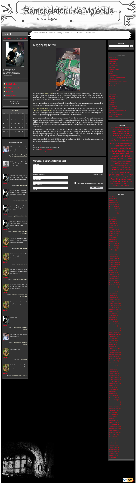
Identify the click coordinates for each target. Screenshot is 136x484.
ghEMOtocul (112, 57)
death (127, 140)
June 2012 (112, 315)
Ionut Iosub (112, 92)
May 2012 (112, 317)
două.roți (129, 143)
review (130, 177)
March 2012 (112, 321)
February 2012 (113, 324)
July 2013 (112, 289)
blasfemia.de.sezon (118, 131)
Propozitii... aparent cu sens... (117, 77)
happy (120, 156)
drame (112, 145)
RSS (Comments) (13, 88)
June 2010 (112, 365)
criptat (130, 138)
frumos (126, 151)
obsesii (115, 172)
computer (39, 145)
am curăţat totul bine (40, 108)
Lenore (111, 71)
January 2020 (113, 245)
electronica (119, 146)
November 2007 (113, 428)
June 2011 (112, 340)
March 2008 (112, 420)
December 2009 (113, 377)
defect (131, 140)
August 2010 (112, 361)
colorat (123, 135)
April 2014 (112, 270)
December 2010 (113, 352)
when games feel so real (46, 149)
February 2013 (113, 299)
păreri (128, 172)
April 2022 (112, 200)
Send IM (9, 92)
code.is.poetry (115, 135)
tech (44, 145)
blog (129, 131)
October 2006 (113, 451)
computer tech (114, 138)
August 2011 (112, 336)
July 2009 (112, 387)
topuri (130, 183)
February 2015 (113, 258)
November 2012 (113, 305)
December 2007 (113, 426)
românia (122, 179)
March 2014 (112, 272)
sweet (112, 183)
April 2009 (112, 393)
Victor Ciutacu (113, 108)
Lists (14, 38)
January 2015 (113, 260)
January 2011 (113, 350)
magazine (123, 165)
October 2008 (113, 406)
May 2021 (112, 221)
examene (128, 146)
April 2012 (112, 319)
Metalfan (111, 104)
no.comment (127, 169)
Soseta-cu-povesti (114, 69)
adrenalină (118, 127)
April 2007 (112, 443)
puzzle (112, 177)
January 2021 (113, 229)
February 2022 (113, 204)
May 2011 (112, 342)
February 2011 (113, 348)
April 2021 (112, 223)
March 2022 (112, 202)
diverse (124, 143)
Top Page (7, 38)
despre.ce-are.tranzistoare (123, 142)
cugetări (113, 140)
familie (113, 148)
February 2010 (113, 373)
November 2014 (113, 264)
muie (122, 167)
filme (128, 148)
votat (114, 185)
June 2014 (112, 266)
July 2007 (112, 437)
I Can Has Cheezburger (115, 114)
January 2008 (113, 424)
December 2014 (113, 262)
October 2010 (113, 356)
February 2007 (113, 447)
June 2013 (112, 291)
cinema (126, 133)
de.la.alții (122, 140)
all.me (123, 128)
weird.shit (119, 186)
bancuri (127, 129)
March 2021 (112, 225)
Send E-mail (11, 96)
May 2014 (112, 268)
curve (118, 140)
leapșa (125, 163)
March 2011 (112, 346)
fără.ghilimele (120, 148)
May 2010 (112, 367)
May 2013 (112, 293)
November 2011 (113, 330)
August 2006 (112, 455)
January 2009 (113, 400)
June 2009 (112, 389)
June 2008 (112, 414)
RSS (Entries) (11, 84)
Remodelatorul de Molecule (68, 12)
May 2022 (112, 198)
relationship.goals (123, 177)
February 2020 (113, 243)
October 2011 (113, 332)
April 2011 (112, 344)
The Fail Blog (113, 112)
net (121, 170)
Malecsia (111, 90)
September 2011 (114, 334)
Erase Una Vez (113, 63)
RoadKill (114, 179)
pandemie (122, 172)
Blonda (111, 73)
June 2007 (112, 439)
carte (120, 133)
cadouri (115, 133)
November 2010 (113, 354)
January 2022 (113, 206)
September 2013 (114, 285)
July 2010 (112, 363)
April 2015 (112, 254)
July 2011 (112, 338)
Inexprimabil (112, 94)
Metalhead (112, 98)
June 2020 (112, 237)
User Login (23, 38)
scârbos (112, 181)
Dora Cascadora (113, 65)
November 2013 (113, 280)
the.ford (123, 183)
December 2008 (113, 402)
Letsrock (111, 100)
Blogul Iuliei (112, 61)
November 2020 (113, 233)
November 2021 (113, 211)
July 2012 (112, 313)
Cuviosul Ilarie (113, 86)
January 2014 (113, 276)
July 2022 (112, 196)
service (123, 181)
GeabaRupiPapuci (118, 153)
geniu (127, 153)
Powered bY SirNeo (114, 83)
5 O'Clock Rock (113, 96)
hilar (124, 156)
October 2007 (113, 430)
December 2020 (113, 231)
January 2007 (113, 449)
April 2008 (112, 418)
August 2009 (112, 385)
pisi (122, 174)
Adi (4, 153)
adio (112, 128)
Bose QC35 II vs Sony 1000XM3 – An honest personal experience (60, 151)
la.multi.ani (117, 163)
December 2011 (113, 328)
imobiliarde (113, 158)
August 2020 (112, 235)
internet (113, 161)
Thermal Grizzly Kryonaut (42, 110)
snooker (129, 181)
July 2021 (112, 217)
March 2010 (112, 371)
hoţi (128, 156)
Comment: (36, 164)
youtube (126, 186)
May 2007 (112, 441)
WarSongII (112, 67)
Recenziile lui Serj (114, 79)
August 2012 (112, 311)
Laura (110, 88)
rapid (116, 177)
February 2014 (113, 274)
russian (129, 179)
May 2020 (112, 239)
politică (126, 174)
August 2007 (112, 434)
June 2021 (112, 219)
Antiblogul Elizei (113, 59)
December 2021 (113, 209)
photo (118, 175)
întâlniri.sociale (124, 158)
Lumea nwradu (113, 75)
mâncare (129, 165)
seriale (117, 181)
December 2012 (113, 303)
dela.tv (113, 142)
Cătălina (5, 168)
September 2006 (114, 453)
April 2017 (112, 250)
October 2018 (113, 248)
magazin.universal (115, 165)
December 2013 (113, 278)
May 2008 (112, 416)
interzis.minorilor (121, 161)
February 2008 (113, 422)
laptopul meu (48, 93)
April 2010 (112, 369)
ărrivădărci (120, 129)
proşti (130, 175)
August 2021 (112, 215)
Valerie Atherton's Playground (117, 110)
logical (5, 183)
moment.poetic (116, 167)
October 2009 (113, 381)
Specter (5, 246)
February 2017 (113, 252)
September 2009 (114, 383)
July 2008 (112, 412)
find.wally (113, 151)
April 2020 (112, 241)
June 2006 (112, 457)
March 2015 (112, 256)
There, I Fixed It (113, 116)
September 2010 (114, 358)
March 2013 (112, 297)
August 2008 (112, 410)
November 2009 (113, 379)
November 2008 (113, 404)
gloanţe (115, 156)
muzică (115, 169)
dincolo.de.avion (116, 144)
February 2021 (113, 227)
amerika (128, 127)
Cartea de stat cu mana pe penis (118, 81)
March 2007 (112, 445)
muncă (127, 167)
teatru (115, 183)
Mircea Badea (113, 106)
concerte (122, 137)
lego (128, 163)
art (124, 129)
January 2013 (113, 301)
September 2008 (114, 408)
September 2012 (114, 309)
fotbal (120, 151)
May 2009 (112, 391)
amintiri (115, 129)
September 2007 (114, 432)
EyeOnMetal (112, 102)
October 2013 (113, 282)
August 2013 (112, 287)
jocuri (128, 161)
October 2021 (113, 213)
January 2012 (113, 326)
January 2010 (113, 375)
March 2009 (112, 395)
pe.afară (112, 175)
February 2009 (113, 397)
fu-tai (131, 151)
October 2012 (113, 307)
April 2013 (112, 295)
